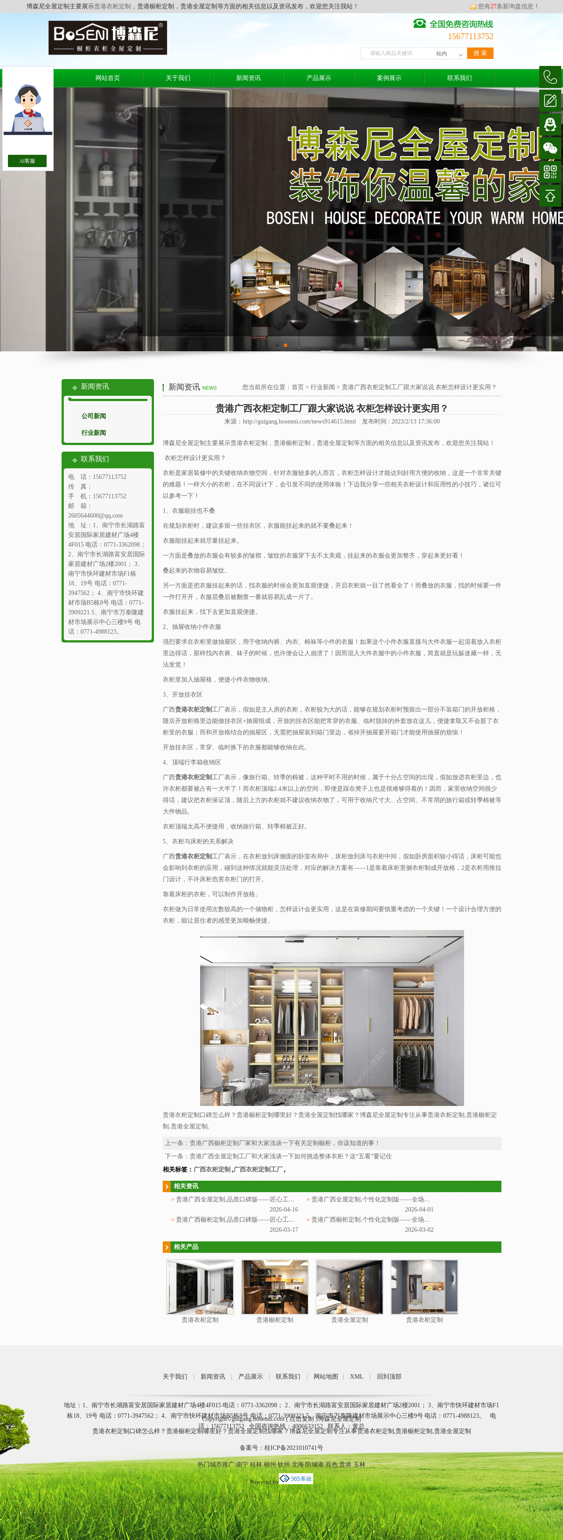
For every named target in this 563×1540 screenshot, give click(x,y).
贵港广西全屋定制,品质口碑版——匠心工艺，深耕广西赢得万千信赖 (269, 1199)
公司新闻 (93, 416)
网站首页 (107, 78)
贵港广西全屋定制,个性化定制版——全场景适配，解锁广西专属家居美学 (410, 1199)
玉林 (359, 1464)
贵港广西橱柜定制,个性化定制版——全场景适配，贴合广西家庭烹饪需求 (410, 1219)
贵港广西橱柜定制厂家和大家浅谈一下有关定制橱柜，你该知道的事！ (285, 1143)
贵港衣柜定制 (112, 6)
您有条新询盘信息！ (505, 6)
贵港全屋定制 (349, 1320)
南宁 (242, 1464)
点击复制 (301, 1419)
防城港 (314, 1464)
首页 (298, 387)
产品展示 (319, 78)
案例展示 (389, 78)
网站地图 (326, 1376)
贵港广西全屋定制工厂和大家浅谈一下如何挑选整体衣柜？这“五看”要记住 (291, 1156)
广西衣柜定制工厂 (258, 1169)
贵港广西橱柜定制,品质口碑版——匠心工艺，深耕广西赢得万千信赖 (269, 1219)
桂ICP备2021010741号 (293, 1448)
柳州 (270, 1464)
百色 (331, 1464)
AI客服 (27, 161)
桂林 (256, 1464)
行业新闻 (93, 433)
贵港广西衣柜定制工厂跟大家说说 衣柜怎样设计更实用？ (419, 387)
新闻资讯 (248, 78)
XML (357, 1376)
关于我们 (178, 78)
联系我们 (459, 78)
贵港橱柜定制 (274, 1320)
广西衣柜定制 (212, 1169)
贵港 (345, 1464)
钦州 (284, 1464)
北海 (298, 1464)
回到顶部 (389, 1376)
